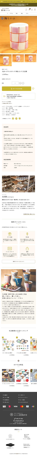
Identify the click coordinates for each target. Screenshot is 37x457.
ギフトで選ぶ (8, 109)
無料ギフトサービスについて (18, 261)
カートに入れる (16, 89)
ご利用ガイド (22, 395)
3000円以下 (13, 114)
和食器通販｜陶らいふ (18, 453)
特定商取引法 (6, 399)
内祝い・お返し (15, 109)
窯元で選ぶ (8, 111)
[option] (18, 34)
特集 (6, 108)
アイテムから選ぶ (9, 106)
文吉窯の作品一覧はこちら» (29, 214)
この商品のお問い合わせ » (7, 103)
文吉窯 (12, 111)
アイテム (11, 13)
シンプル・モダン (16, 113)
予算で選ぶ (8, 114)
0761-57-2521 (28, 1)
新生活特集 (11, 108)
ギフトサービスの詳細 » (6, 101)
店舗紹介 (5, 395)
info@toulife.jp (19, 421)
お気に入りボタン (33, 89)
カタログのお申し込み (24, 402)
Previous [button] (1, 34)
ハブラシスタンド (26, 106)
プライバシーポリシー (24, 397)
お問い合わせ (6, 402)
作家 (16, 13)
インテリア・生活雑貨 (18, 106)
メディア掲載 (6, 397)
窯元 (22, 13)
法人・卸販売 (22, 399)
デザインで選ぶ (8, 113)
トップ (3, 106)
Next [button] (36, 34)
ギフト (27, 13)
